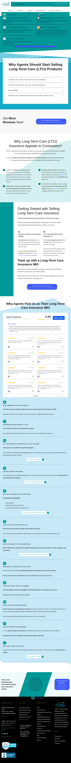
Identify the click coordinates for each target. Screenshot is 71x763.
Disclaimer (57, 738)
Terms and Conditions (60, 741)
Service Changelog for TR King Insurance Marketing (26, 727)
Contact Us (57, 743)
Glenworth (62, 177)
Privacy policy (58, 736)
